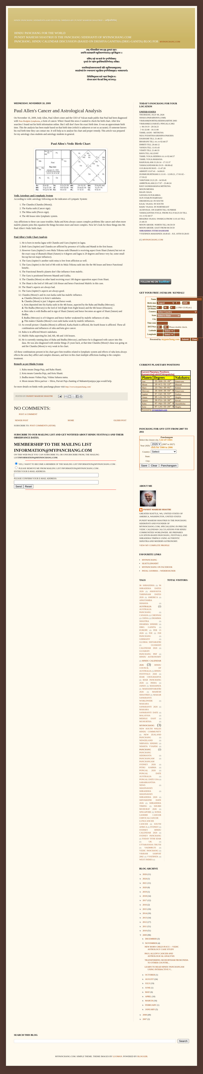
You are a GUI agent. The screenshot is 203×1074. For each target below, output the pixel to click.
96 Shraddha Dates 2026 (150, 588)
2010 (144, 931)
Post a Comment (28, 414)
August (149, 979)
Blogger (142, 1056)
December (151, 939)
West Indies (145, 859)
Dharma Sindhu (148, 624)
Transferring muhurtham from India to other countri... (166, 961)
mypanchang (149, 560)
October (150, 975)
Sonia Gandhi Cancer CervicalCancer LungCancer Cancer (150, 818)
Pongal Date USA (149, 779)
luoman (117, 1056)
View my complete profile (154, 545)
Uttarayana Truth (150, 845)
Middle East (147, 718)
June (148, 988)
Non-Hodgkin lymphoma (29, 121)
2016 (144, 905)
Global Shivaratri (150, 642)
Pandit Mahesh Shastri (157, 509)
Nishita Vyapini (148, 746)
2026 (144, 874)
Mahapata (155, 686)
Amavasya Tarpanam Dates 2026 (150, 594)
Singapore (145, 812)
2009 (144, 935)
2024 (144, 879)
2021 (144, 883)
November (151, 943)
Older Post (120, 420)
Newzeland (146, 740)
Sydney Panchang (150, 836)
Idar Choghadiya (150, 677)
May (147, 992)
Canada (143, 615)
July (147, 983)
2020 (144, 887)
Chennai (156, 615)
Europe (143, 630)
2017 (144, 900)
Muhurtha (145, 721)
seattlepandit (150, 563)
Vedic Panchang (148, 851)
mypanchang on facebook (157, 567)
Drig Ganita (147, 627)
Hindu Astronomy (150, 657)
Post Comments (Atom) (43, 425)
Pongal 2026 (147, 770)
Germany (144, 639)
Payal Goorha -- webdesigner (158, 571)
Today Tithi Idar (151, 839)
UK (150, 842)
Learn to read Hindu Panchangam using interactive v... (164, 968)
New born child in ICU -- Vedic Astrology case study (162, 948)
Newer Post (21, 420)
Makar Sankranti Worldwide (150, 698)
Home (71, 420)
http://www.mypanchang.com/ (78, 387)
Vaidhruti (150, 848)
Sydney (154, 827)
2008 (144, 1015)
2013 (144, 918)
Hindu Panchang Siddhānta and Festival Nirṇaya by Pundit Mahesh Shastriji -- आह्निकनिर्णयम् (65, 20)
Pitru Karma (147, 767)
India (154, 683)
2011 (144, 926)
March (149, 1001)
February (151, 1005)
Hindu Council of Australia (150, 668)
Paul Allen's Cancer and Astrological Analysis (160, 954)
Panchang (145, 749)
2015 (144, 909)
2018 (144, 896)
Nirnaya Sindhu (148, 743)
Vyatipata (152, 856)
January (150, 1009)
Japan (142, 686)
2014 (144, 913)
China (145, 618)
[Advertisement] (151, 259)
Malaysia (144, 715)
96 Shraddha (147, 585)
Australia (145, 606)
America (153, 597)
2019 (144, 892)
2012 (144, 922)
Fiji (150, 633)
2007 (144, 1019)
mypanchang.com (170, 42)
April (148, 996)
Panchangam (146, 758)
